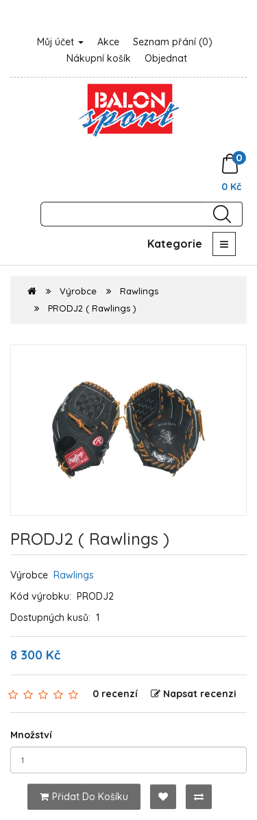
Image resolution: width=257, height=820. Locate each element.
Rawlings (139, 290)
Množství (31, 735)
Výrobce (78, 290)
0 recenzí (115, 694)
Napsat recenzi (193, 694)
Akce (108, 42)
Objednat (166, 58)
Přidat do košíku (84, 796)
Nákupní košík (98, 58)
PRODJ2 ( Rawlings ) (92, 308)
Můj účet (60, 42)
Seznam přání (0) (172, 42)
